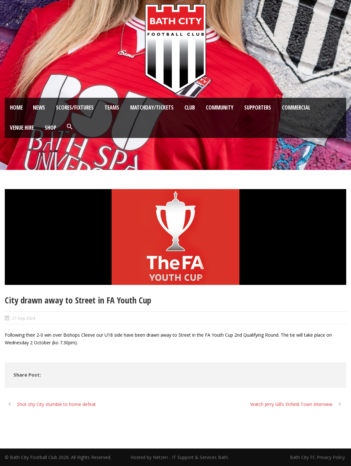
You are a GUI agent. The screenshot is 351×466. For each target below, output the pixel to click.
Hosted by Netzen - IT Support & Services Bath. (179, 457)
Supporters (257, 107)
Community (219, 107)
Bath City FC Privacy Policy (318, 457)
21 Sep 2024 (23, 318)
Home (16, 107)
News (39, 107)
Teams (112, 107)
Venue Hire (22, 127)
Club (189, 107)
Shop (50, 127)
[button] (69, 127)
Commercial (296, 107)
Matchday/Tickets (152, 107)
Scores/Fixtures (75, 107)
